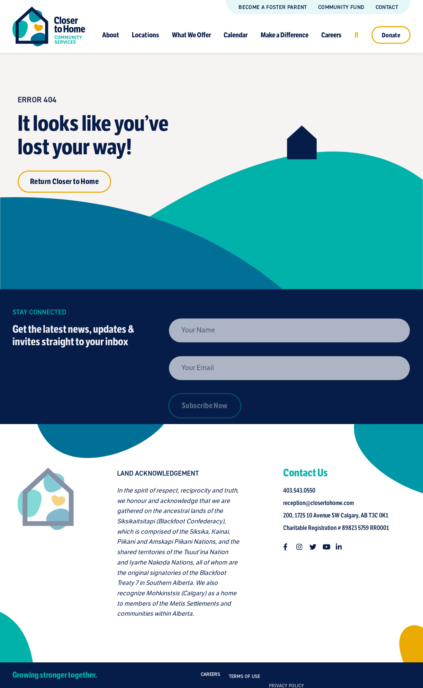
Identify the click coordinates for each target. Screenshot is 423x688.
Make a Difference (284, 34)
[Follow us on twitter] (315, 546)
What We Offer (191, 34)
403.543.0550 (301, 490)
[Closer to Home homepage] (43, 543)
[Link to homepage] (48, 26)
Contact (387, 7)
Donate (391, 35)
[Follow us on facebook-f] (288, 546)
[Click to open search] (356, 34)
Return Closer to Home (64, 181)
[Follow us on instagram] (301, 546)
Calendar (236, 34)
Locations (145, 34)
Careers (331, 34)
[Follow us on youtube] (328, 546)
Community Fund (341, 7)
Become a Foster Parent (272, 7)
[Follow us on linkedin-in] (341, 546)
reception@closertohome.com (320, 503)
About (110, 34)
